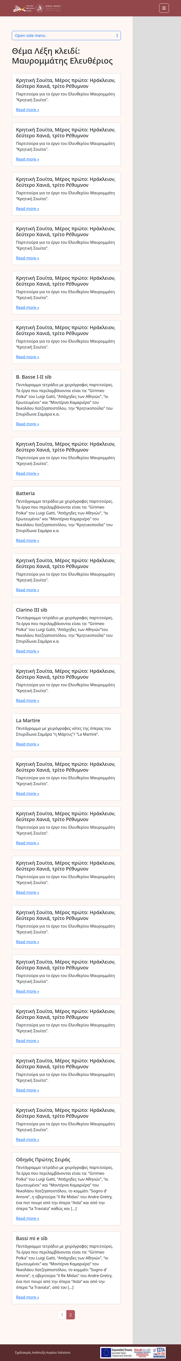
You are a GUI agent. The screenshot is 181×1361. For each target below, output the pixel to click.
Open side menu (66, 35)
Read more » (27, 109)
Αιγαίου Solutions (58, 1352)
